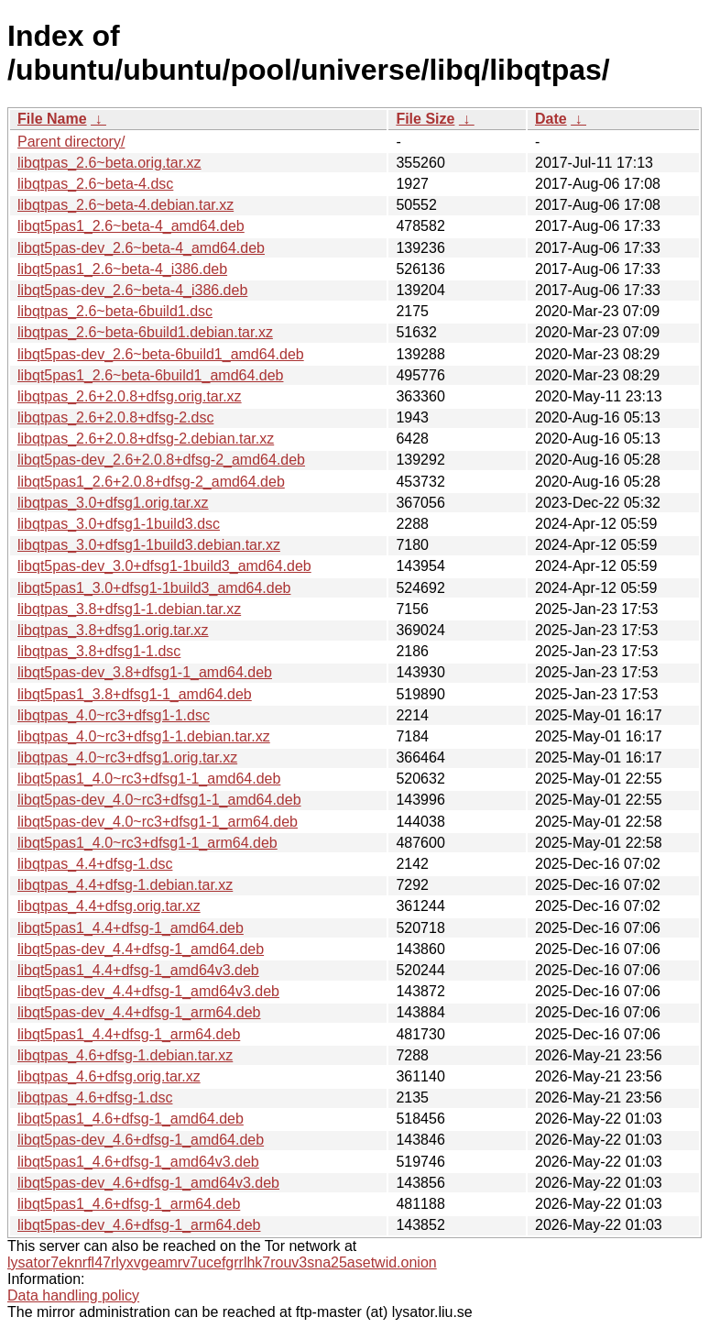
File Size (425, 118)
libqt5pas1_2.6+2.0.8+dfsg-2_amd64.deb (151, 481)
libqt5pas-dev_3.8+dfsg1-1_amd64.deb (144, 672)
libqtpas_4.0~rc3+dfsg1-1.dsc (113, 715)
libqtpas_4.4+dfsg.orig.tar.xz (109, 906)
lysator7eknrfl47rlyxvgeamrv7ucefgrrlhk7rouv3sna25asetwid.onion (222, 1262)
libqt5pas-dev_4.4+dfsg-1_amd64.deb (140, 949)
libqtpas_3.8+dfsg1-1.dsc (98, 651)
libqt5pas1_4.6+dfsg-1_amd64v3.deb (138, 1161)
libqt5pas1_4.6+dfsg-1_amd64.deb (130, 1118)
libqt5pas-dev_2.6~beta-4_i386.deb (132, 290)
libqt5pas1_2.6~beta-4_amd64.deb (131, 226)
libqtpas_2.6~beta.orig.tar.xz (109, 162)
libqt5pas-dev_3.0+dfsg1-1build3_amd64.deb (164, 566)
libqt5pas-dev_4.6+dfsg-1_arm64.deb (139, 1225)
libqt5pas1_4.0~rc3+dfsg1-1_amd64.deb (148, 778)
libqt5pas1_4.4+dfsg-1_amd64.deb (130, 928)
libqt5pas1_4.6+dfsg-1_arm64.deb (128, 1204)
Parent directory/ (71, 141)
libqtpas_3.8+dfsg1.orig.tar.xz (113, 630)
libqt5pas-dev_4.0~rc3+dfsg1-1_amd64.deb (159, 799)
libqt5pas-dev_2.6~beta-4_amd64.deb (141, 248)
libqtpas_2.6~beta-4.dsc (95, 184)
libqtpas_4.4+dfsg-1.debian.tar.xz (125, 885)
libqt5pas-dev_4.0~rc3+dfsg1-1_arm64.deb (157, 821)
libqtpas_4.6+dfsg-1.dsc (94, 1097)
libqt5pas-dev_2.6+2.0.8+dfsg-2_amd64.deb (161, 459)
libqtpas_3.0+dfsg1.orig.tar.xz (113, 502)
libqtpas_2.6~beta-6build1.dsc (115, 311)
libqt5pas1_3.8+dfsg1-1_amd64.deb (134, 694)
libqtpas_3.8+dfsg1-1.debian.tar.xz (129, 609)
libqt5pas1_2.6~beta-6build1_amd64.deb (150, 375)
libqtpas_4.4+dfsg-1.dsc (94, 864)
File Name (52, 118)
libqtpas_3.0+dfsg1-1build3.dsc (118, 524)
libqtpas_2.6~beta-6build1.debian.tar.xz (145, 332)
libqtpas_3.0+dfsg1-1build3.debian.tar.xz (148, 545)
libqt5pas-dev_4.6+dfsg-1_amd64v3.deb (148, 1183)
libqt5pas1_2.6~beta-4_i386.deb (122, 269)
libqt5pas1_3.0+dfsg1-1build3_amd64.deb (153, 588)
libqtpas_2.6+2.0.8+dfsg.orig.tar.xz (129, 396)
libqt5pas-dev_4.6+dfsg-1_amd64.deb (140, 1139)
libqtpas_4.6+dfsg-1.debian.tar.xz (125, 1055)
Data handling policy (73, 1295)
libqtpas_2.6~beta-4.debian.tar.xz (125, 205)
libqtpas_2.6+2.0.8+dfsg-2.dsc (115, 417)
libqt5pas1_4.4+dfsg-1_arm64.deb (128, 1034)
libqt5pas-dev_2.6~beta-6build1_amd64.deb (160, 354)
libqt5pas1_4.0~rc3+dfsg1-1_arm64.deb (147, 843)
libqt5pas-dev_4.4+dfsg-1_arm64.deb (139, 1012)
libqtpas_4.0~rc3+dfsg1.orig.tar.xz (127, 757)
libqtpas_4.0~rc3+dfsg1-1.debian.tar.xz (143, 736)
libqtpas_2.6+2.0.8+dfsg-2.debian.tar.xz (145, 438)
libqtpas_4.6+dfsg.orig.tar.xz (109, 1076)
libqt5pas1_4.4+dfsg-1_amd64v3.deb (138, 970)
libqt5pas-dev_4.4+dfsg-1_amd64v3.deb (148, 991)
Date (551, 118)
